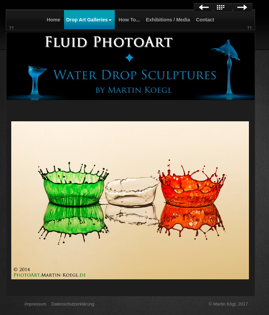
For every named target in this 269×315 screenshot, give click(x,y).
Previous (203, 7)
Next (242, 7)
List (223, 7)
